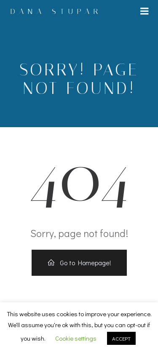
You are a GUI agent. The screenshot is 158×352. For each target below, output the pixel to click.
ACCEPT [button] (121, 338)
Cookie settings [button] (75, 338)
